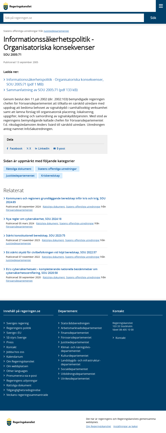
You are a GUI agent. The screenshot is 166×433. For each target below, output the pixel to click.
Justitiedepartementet (56, 31)
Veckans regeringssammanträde (27, 395)
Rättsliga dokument (18, 169)
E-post (61, 148)
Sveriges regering (17, 323)
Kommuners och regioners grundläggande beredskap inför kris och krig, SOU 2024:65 (56, 200)
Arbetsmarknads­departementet (81, 328)
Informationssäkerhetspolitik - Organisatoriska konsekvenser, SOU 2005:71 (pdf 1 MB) (55, 82)
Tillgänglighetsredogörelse (23, 390)
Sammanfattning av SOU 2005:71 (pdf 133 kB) (42, 90)
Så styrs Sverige (16, 337)
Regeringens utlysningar (22, 380)
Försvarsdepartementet (19, 210)
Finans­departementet (75, 333)
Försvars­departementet (76, 337)
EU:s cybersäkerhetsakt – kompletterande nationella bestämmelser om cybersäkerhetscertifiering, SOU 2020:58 (51, 271)
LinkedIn (43, 148)
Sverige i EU (13, 333)
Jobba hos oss (15, 352)
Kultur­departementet (74, 355)
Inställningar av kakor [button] (125, 426)
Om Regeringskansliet (20, 361)
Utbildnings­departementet (78, 374)
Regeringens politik (18, 328)
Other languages (17, 371)
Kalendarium (14, 357)
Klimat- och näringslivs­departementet (76, 349)
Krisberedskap (50, 175)
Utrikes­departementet (75, 378)
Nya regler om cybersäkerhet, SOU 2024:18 (33, 219)
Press (10, 342)
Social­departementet (74, 369)
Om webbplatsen (17, 366)
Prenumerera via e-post (21, 376)
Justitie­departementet (75, 342)
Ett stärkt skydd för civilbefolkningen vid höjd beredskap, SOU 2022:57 (51, 252)
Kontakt (11, 347)
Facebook (16, 148)
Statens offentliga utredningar (57, 169)
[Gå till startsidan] (17, 6)
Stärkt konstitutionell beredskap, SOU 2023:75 (35, 235)
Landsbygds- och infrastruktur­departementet (80, 362)
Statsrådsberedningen (75, 323)
